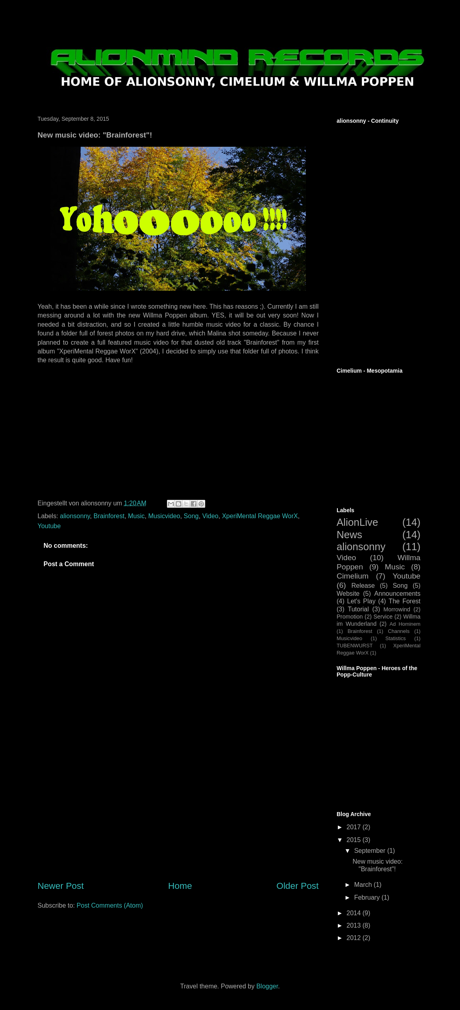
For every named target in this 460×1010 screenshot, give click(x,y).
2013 (355, 925)
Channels (399, 631)
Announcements (397, 593)
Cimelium (353, 576)
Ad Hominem (405, 624)
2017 (355, 827)
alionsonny (75, 516)
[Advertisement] (178, 817)
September (370, 850)
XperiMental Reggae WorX (260, 516)
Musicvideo (164, 516)
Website (348, 593)
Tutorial (358, 609)
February (367, 897)
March (364, 884)
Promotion (350, 616)
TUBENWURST (355, 646)
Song (191, 516)
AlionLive (357, 522)
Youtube (49, 526)
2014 (355, 913)
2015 (355, 839)
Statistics (395, 638)
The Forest (404, 601)
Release (363, 585)
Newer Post (61, 886)
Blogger (267, 986)
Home (180, 886)
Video (210, 516)
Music (136, 516)
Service (383, 616)
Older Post (297, 886)
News (349, 534)
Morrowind (396, 609)
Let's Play (361, 601)
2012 (355, 937)
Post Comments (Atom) (110, 905)
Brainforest (108, 516)
